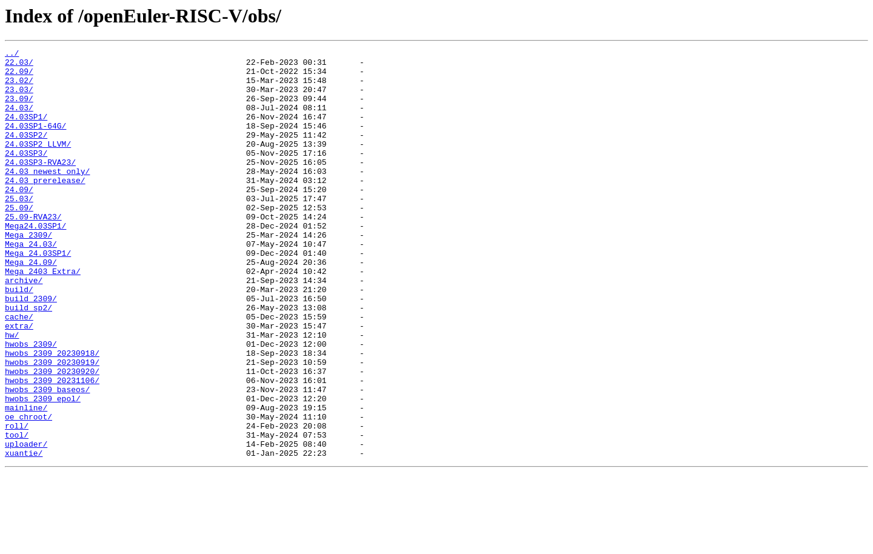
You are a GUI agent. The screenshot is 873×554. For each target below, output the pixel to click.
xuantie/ (23, 534)
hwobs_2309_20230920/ (52, 436)
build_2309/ (31, 349)
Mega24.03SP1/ (35, 261)
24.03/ (19, 120)
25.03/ (19, 229)
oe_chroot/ (28, 491)
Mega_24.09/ (31, 305)
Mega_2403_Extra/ (43, 316)
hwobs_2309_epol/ (43, 469)
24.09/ (19, 218)
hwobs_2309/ (31, 403)
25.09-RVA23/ (33, 250)
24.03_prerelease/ (45, 207)
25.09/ (19, 240)
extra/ (19, 381)
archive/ (23, 327)
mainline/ (26, 480)
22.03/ (19, 65)
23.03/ (19, 98)
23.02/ (19, 87)
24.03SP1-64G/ (35, 141)
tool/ (16, 512)
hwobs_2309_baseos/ (47, 458)
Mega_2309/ (28, 272)
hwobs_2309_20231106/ (52, 447)
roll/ (16, 501)
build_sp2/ (28, 360)
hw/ (12, 392)
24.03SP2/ (26, 152)
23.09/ (19, 109)
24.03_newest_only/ (47, 196)
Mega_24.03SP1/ (38, 294)
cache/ (19, 370)
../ (12, 54)
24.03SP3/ (26, 174)
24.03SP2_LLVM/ (38, 163)
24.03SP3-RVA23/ (40, 185)
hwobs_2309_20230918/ (52, 414)
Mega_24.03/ (31, 283)
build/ (19, 338)
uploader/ (26, 523)
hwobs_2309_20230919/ (52, 425)
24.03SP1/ (26, 130)
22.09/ (19, 76)
